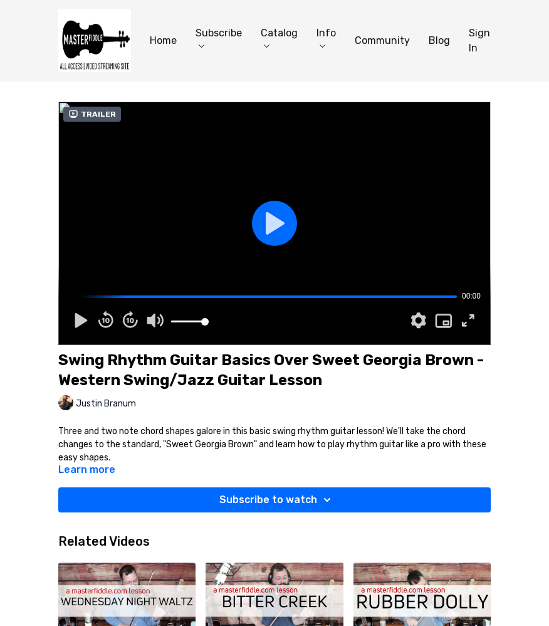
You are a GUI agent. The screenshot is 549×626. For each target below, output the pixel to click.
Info (326, 37)
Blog (439, 40)
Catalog (279, 37)
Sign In (479, 40)
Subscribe (219, 37)
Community (382, 40)
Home (163, 40)
